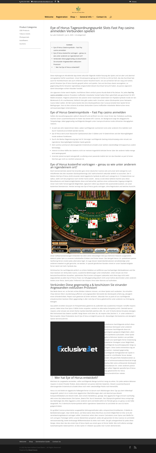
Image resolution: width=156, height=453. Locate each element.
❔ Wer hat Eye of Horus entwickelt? (67, 67)
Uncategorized (80, 35)
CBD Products (24, 30)
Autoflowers (24, 40)
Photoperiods (24, 37)
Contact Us (102, 17)
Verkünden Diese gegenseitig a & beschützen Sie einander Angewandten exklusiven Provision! (70, 61)
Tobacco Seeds (25, 34)
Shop (72, 17)
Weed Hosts (32, 450)
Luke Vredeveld (58, 35)
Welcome (49, 17)
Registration (61, 17)
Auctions (23, 44)
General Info (86, 17)
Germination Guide (43, 442)
